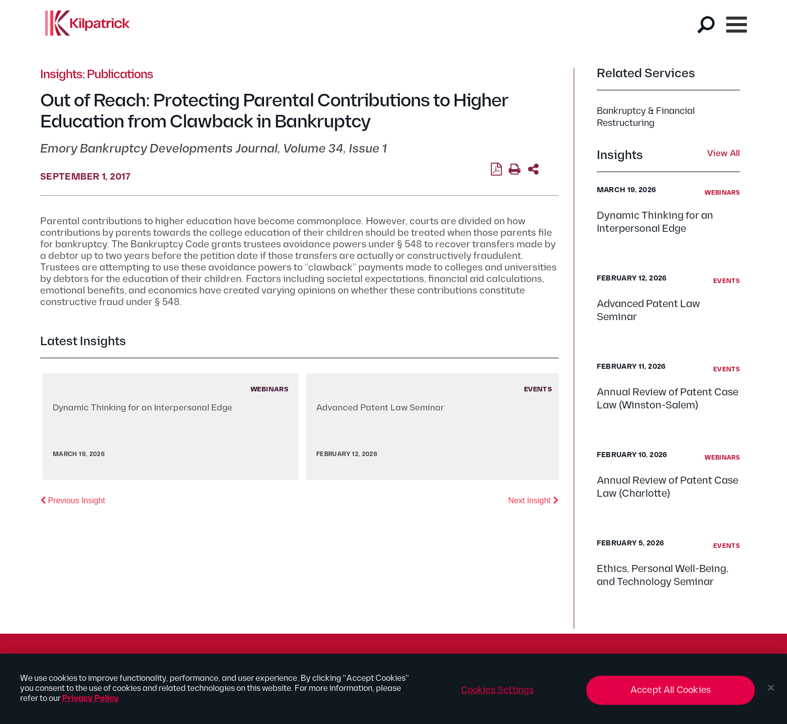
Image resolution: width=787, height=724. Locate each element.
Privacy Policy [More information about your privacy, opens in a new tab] (90, 702)
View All (723, 154)
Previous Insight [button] (72, 500)
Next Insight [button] (533, 500)
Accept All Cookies (670, 694)
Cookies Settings (497, 694)
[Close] (771, 692)
